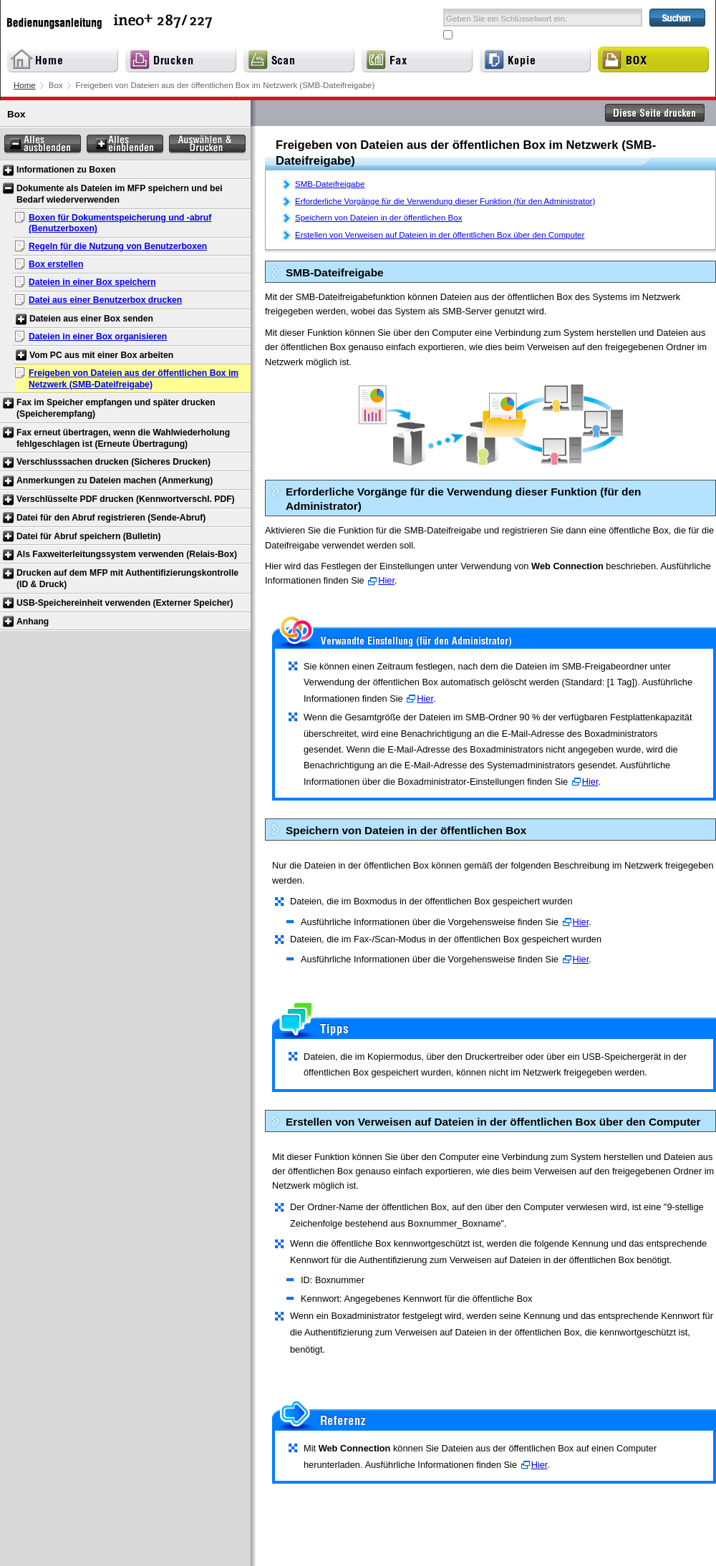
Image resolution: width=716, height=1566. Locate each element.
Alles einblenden (125, 144)
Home (25, 85)
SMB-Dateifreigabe (329, 184)
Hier (386, 580)
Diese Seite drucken (655, 113)
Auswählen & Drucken (207, 144)
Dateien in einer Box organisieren (98, 337)
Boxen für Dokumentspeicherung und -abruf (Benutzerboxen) (120, 223)
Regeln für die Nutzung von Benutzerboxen (118, 246)
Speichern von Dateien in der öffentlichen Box (378, 217)
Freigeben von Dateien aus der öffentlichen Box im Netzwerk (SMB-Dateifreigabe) (133, 379)
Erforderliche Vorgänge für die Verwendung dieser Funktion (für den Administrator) (445, 201)
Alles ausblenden (42, 144)
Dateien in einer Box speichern (92, 282)
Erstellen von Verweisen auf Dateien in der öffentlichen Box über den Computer (439, 235)
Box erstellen (56, 264)
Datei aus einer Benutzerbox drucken (105, 300)
